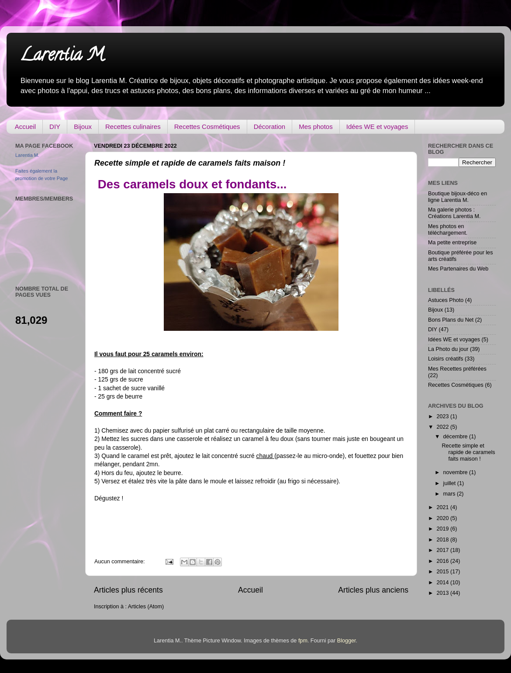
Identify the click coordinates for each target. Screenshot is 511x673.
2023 (443, 416)
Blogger (346, 641)
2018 (443, 540)
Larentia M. (63, 56)
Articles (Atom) (146, 607)
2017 (443, 550)
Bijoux (83, 126)
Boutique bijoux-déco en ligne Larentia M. (457, 197)
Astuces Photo (445, 300)
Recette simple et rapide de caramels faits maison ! (189, 163)
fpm (302, 641)
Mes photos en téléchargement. (447, 229)
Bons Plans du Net (450, 320)
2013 (443, 593)
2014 (443, 582)
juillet (450, 483)
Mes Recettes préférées (457, 369)
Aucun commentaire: (120, 562)
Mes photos (316, 126)
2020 (443, 518)
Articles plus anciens (373, 590)
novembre (456, 472)
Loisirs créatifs (445, 359)
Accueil (25, 126)
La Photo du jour (448, 349)
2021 (443, 507)
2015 (443, 572)
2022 (443, 427)
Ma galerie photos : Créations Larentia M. (454, 213)
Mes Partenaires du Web (458, 269)
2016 (443, 561)
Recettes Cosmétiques (207, 126)
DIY (54, 126)
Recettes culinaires (133, 126)
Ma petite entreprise (452, 242)
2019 (443, 529)
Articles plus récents (128, 590)
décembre (456, 437)
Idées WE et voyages (377, 126)
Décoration (270, 126)
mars (450, 494)
